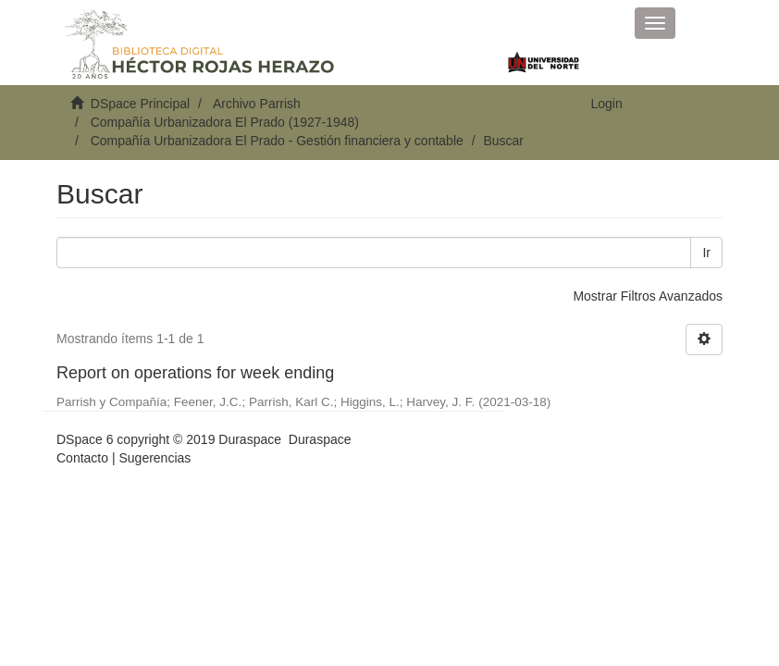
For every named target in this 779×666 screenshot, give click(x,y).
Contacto (82, 457)
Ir (706, 252)
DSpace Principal (140, 103)
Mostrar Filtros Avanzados (648, 296)
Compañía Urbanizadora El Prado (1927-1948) (225, 122)
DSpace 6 (84, 439)
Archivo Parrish (257, 103)
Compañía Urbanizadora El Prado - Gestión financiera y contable (277, 140)
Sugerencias (154, 457)
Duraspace (320, 439)
